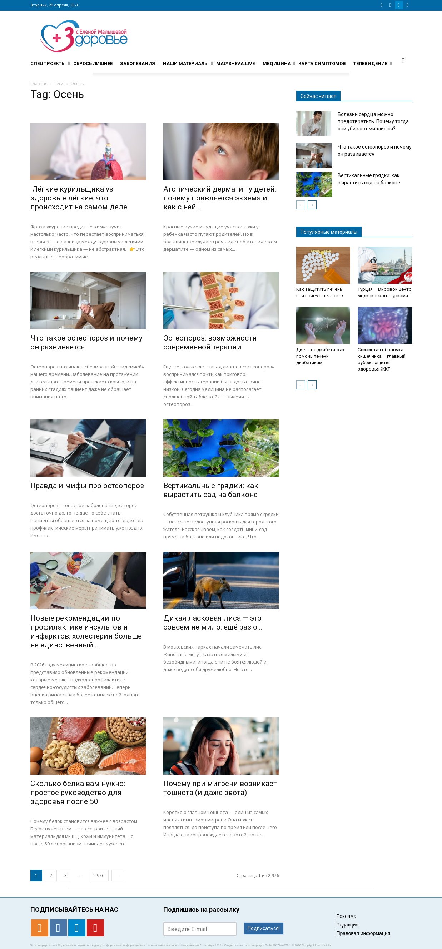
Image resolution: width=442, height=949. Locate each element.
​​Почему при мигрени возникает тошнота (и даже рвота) (220, 788)
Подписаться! (264, 928)
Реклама (347, 916)
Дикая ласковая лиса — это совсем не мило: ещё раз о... (213, 622)
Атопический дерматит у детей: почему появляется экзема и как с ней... (219, 198)
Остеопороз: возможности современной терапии (210, 342)
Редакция (348, 925)
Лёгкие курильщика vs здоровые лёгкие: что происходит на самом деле (78, 198)
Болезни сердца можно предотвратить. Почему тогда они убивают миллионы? (373, 121)
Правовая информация (364, 933)
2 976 (98, 876)
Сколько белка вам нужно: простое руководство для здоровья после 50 (77, 792)
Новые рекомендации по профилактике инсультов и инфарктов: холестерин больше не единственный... (86, 631)
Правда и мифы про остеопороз (87, 485)
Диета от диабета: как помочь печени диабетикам (320, 356)
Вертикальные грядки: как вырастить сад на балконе (210, 490)
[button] (403, 60)
